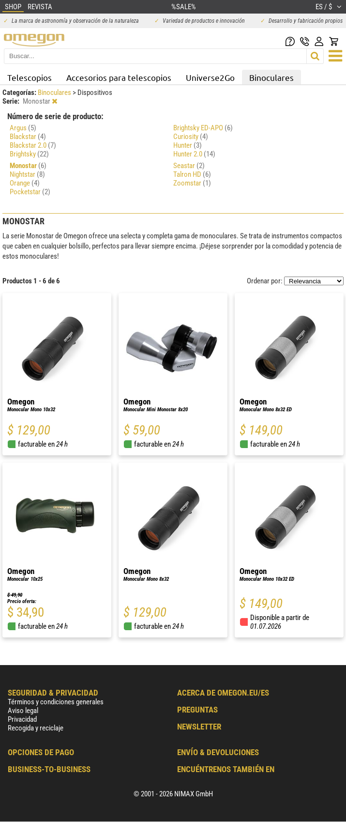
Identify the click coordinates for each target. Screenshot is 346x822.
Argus (23, 128)
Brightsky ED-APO (203, 128)
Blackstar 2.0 (33, 145)
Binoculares (271, 77)
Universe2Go (210, 77)
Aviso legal (23, 710)
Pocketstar (30, 191)
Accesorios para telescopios (118, 77)
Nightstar (27, 174)
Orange (25, 183)
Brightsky (29, 154)
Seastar (189, 165)
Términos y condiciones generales (56, 702)
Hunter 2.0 (194, 154)
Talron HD (192, 174)
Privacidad (22, 719)
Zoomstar (192, 183)
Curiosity (190, 136)
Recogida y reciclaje (35, 728)
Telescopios (29, 77)
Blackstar (28, 136)
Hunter (187, 145)
